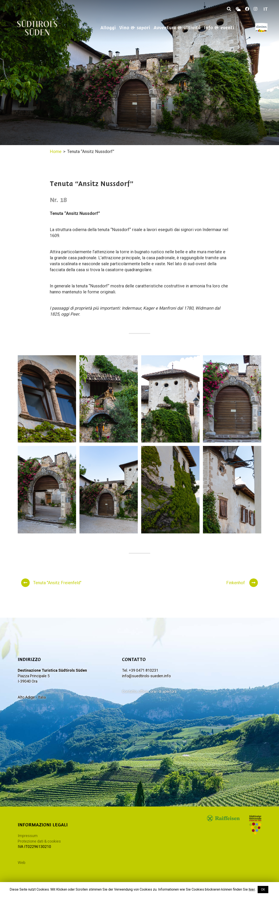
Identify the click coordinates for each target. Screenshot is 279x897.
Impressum (28, 835)
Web (21, 862)
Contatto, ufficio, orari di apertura (149, 691)
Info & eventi (219, 28)
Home (56, 151)
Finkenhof (242, 582)
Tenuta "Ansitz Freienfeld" (51, 582)
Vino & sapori (134, 28)
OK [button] (263, 889)
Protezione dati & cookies (39, 841)
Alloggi (108, 28)
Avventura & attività (177, 28)
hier (252, 889)
